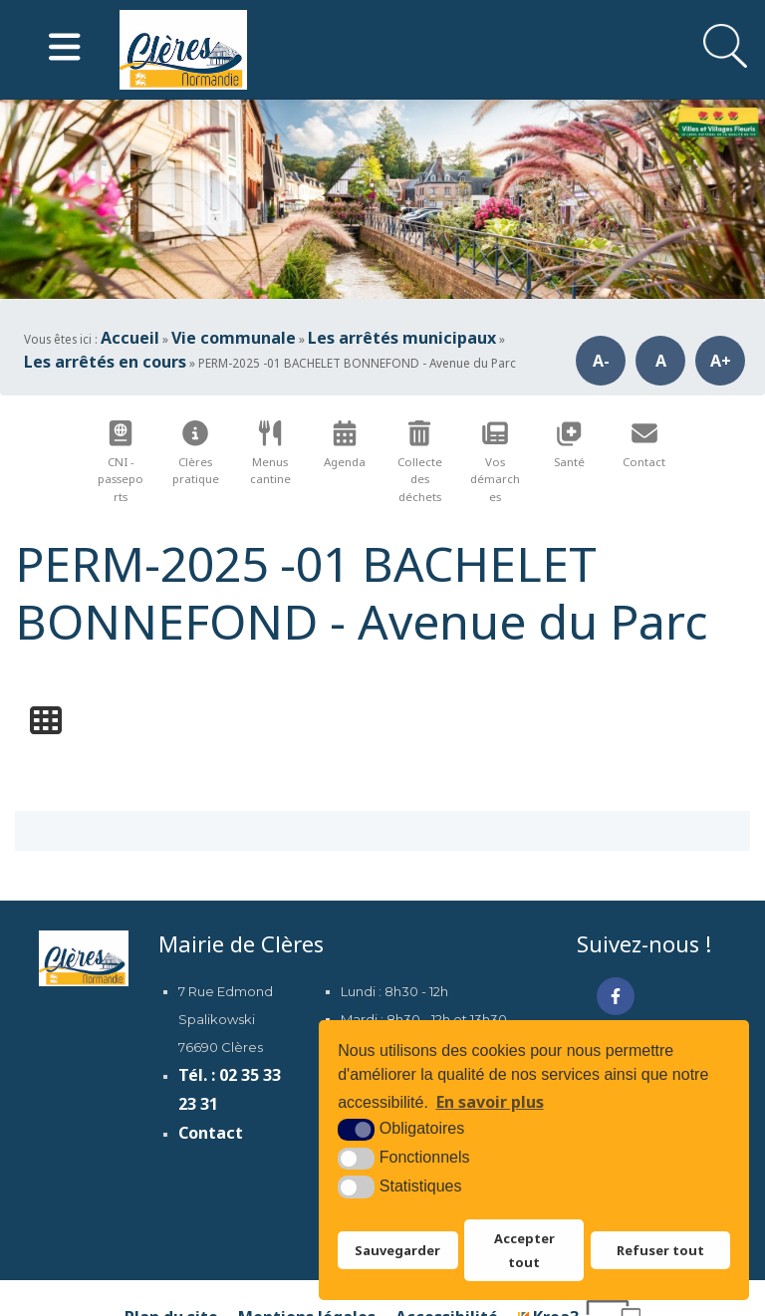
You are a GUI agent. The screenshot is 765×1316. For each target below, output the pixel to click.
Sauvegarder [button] (397, 1250)
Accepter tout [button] (524, 1250)
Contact (210, 1133)
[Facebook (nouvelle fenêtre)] (616, 996)
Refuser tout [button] (660, 1250)
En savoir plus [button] (490, 1102)
